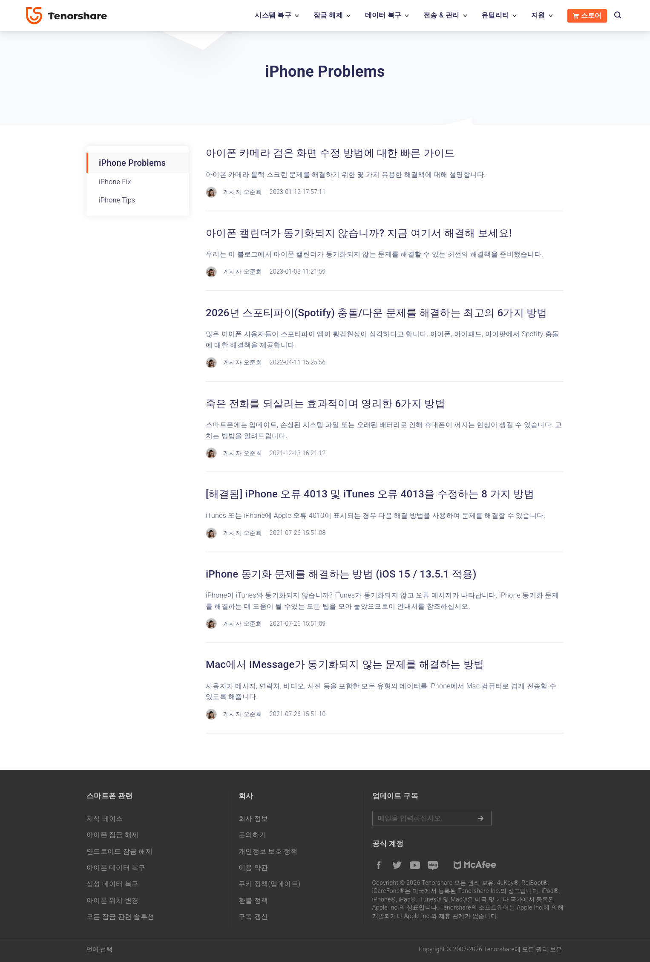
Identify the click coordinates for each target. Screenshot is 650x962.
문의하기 (252, 835)
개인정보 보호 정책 (268, 851)
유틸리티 (495, 15)
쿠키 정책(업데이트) (270, 884)
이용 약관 (253, 868)
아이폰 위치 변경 (112, 900)
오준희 (253, 191)
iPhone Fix (115, 182)
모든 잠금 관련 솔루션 (120, 917)
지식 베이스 (104, 819)
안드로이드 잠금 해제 (119, 851)
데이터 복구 (383, 15)
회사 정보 (253, 819)
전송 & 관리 (441, 15)
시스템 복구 (273, 15)
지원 (538, 15)
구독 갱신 (253, 917)
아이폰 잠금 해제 (112, 835)
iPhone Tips (117, 200)
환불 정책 (253, 900)
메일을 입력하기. (432, 818)
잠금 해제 (328, 15)
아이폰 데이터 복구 (116, 868)
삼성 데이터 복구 (112, 884)
